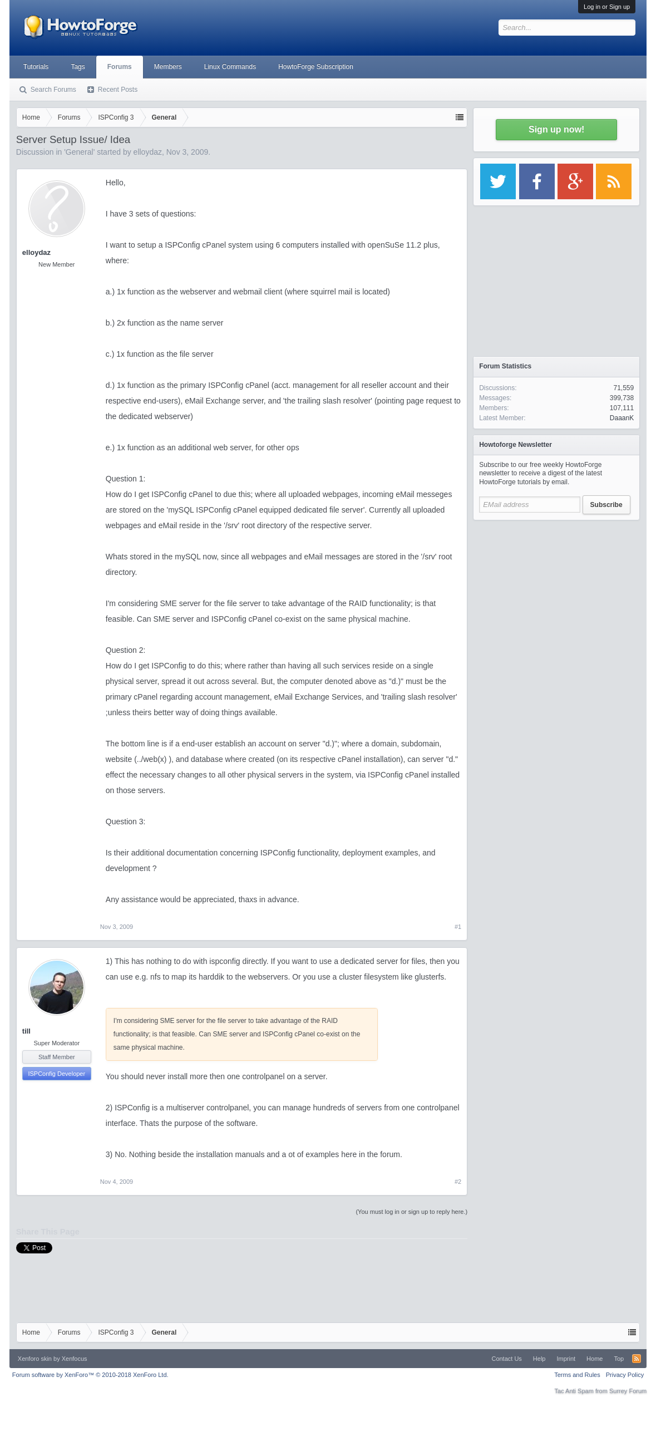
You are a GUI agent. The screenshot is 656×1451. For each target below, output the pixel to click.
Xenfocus (74, 1358)
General (79, 151)
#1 (458, 926)
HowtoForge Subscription (315, 67)
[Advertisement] (556, 595)
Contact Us (506, 1358)
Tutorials (36, 67)
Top (619, 1358)
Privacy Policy (625, 1374)
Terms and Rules (577, 1374)
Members (168, 67)
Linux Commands (230, 67)
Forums (119, 67)
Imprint (565, 1358)
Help (539, 1358)
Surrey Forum (628, 1391)
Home (594, 1358)
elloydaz (148, 151)
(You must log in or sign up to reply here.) (411, 1211)
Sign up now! (556, 129)
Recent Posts (117, 90)
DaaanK (622, 418)
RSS (636, 1358)
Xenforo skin (35, 1358)
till (26, 1031)
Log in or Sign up (607, 6)
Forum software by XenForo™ (90, 1374)
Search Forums (53, 90)
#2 (458, 1181)
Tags (78, 67)
